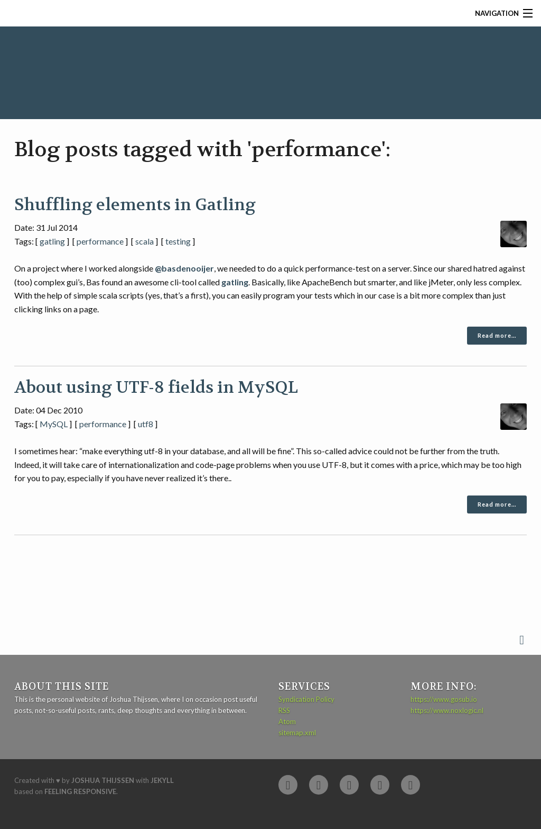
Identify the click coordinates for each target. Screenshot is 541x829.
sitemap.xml (297, 732)
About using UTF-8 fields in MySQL (156, 387)
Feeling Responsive (80, 791)
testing (178, 241)
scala (144, 241)
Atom (287, 721)
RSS (284, 710)
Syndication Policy (306, 699)
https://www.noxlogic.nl (447, 710)
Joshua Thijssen (102, 780)
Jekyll (162, 780)
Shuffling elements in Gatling (135, 204)
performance (100, 241)
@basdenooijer (184, 268)
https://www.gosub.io (444, 699)
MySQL (54, 424)
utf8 (145, 424)
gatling (52, 241)
